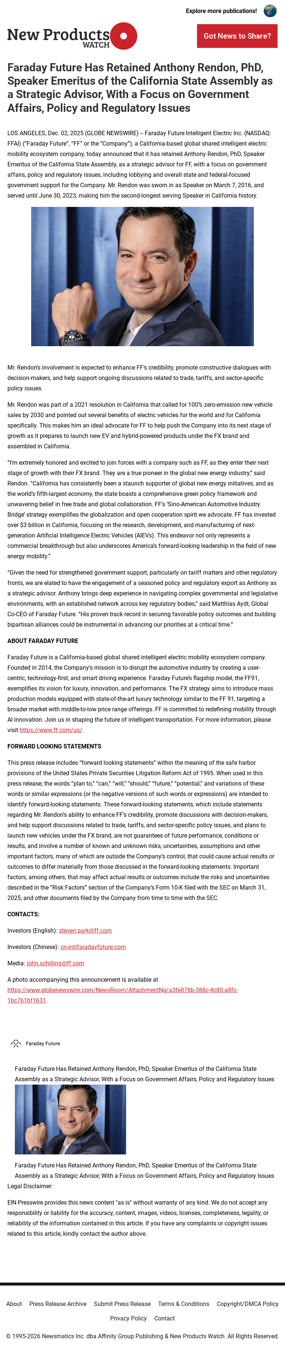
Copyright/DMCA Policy (248, 1303)
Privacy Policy (128, 1318)
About (14, 1303)
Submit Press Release (122, 1303)
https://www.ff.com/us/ (51, 730)
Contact (164, 1318)
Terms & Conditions (183, 1303)
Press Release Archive (57, 1303)
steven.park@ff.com (85, 930)
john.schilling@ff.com (55, 963)
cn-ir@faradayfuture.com (93, 947)
